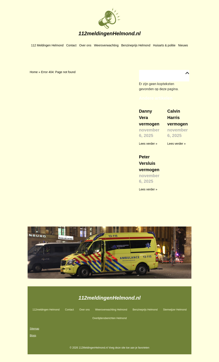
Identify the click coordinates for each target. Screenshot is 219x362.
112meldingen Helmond (46, 309)
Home (34, 72)
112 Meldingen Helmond (47, 45)
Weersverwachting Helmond (111, 309)
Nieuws (183, 45)
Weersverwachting (106, 45)
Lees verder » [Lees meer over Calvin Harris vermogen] (176, 143)
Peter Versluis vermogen (149, 163)
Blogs (33, 335)
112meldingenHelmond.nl (109, 33)
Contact (71, 45)
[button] (187, 73)
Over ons (85, 45)
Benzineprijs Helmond (135, 45)
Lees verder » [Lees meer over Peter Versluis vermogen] (148, 189)
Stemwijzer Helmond (174, 309)
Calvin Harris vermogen (177, 117)
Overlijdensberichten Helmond (109, 318)
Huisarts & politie (164, 45)
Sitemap (34, 328)
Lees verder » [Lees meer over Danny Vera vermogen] (148, 143)
